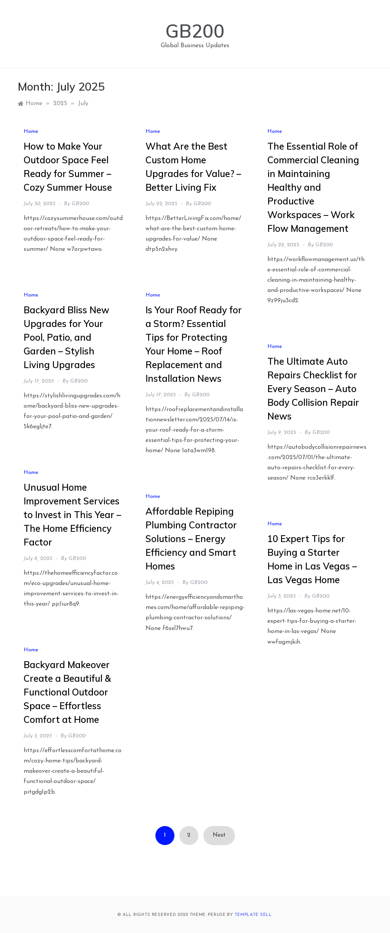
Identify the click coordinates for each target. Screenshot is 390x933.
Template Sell (253, 915)
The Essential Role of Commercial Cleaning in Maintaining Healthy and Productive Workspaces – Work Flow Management (313, 187)
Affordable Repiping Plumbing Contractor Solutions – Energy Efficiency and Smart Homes (191, 539)
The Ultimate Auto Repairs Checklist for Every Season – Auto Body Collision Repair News (313, 389)
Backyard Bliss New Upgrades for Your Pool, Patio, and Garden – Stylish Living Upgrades (66, 337)
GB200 (195, 30)
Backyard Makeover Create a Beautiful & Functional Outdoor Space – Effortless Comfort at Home (67, 692)
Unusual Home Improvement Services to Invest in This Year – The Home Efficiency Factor (72, 515)
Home (31, 131)
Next (219, 835)
